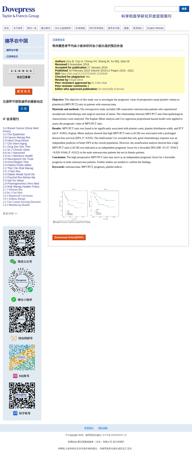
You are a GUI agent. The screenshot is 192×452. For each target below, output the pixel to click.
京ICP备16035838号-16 (114, 435)
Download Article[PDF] (69, 237)
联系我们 (89, 428)
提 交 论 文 (23, 91)
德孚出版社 (47, 12)
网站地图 (103, 428)
